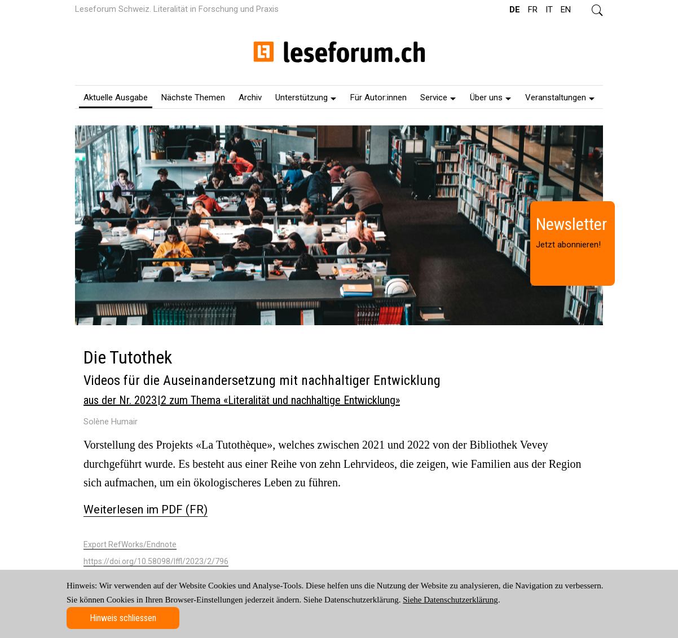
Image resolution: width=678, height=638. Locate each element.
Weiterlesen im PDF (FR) (145, 509)
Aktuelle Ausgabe (115, 97)
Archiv (250, 97)
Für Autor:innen (378, 97)
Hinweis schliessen (123, 618)
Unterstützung (305, 97)
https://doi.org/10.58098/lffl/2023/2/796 (155, 561)
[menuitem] (115, 97)
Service (438, 97)
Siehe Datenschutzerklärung (450, 599)
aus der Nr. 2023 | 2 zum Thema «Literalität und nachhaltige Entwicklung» (241, 400)
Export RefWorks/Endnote (130, 544)
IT (549, 10)
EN (566, 10)
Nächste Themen (193, 97)
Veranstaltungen (560, 97)
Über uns (490, 97)
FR (533, 10)
